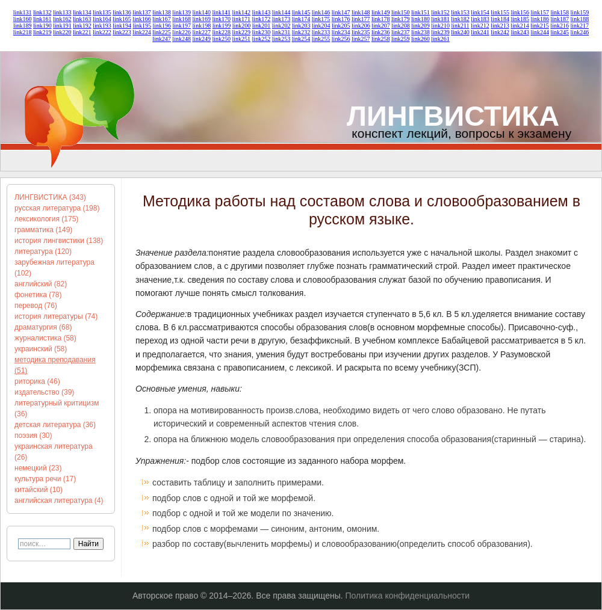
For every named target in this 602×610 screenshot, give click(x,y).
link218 (22, 32)
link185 (519, 19)
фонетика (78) (38, 295)
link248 (181, 38)
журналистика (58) (45, 338)
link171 (241, 19)
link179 (400, 19)
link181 (440, 19)
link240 (460, 32)
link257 (361, 38)
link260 (420, 38)
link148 (361, 12)
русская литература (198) (56, 208)
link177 (361, 19)
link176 (341, 19)
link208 (400, 25)
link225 (161, 32)
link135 (102, 12)
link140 (201, 12)
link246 (580, 32)
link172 (261, 19)
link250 (221, 38)
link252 (261, 38)
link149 (380, 12)
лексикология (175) (46, 219)
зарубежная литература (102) (54, 267)
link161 (42, 19)
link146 (321, 12)
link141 (221, 12)
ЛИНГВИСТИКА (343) (50, 197)
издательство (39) (44, 392)
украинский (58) (40, 349)
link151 (420, 12)
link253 (281, 38)
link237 (400, 32)
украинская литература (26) (53, 451)
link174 (301, 19)
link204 (321, 25)
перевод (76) (35, 305)
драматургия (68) (43, 327)
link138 (161, 12)
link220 (62, 32)
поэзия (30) (33, 435)
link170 (221, 19)
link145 (301, 12)
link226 (181, 32)
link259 (400, 38)
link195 (141, 25)
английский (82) (40, 284)
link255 (321, 38)
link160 (22, 19)
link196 (161, 25)
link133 (62, 12)
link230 (261, 32)
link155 (500, 12)
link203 (301, 25)
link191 (62, 25)
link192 (82, 25)
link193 (102, 25)
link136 (122, 12)
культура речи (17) (45, 479)
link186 (539, 19)
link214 (519, 25)
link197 (182, 25)
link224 (141, 32)
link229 (241, 32)
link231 (281, 32)
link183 (480, 19)
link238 (420, 32)
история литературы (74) (56, 316)
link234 (341, 32)
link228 (221, 32)
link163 (82, 19)
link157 (539, 12)
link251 (241, 38)
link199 (222, 25)
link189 (22, 25)
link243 (519, 32)
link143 (261, 12)
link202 (281, 25)
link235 (361, 32)
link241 (480, 32)
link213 (500, 25)
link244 (539, 32)
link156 (519, 12)
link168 (181, 19)
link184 (500, 19)
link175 (321, 19)
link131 (22, 12)
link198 (202, 25)
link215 (539, 25)
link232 (301, 32)
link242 (500, 32)
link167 (161, 19)
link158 (560, 12)
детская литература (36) (55, 425)
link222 (102, 32)
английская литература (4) (59, 500)
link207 (380, 25)
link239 (440, 32)
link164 (102, 19)
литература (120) (43, 251)
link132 (42, 12)
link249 (201, 38)
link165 (122, 19)
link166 (141, 19)
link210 (440, 25)
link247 (161, 38)
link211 (460, 25)
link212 (480, 25)
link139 (181, 12)
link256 (341, 38)
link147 (341, 12)
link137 (141, 12)
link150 (400, 12)
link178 (380, 19)
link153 (460, 12)
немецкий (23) (37, 468)
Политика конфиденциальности (408, 595)
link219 (42, 32)
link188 (580, 19)
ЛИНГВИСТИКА (453, 116)
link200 (241, 25)
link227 (201, 32)
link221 (82, 32)
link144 (281, 12)
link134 (82, 12)
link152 (440, 12)
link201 (261, 25)
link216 (559, 25)
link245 (560, 32)
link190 (42, 25)
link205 (341, 25)
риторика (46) (37, 381)
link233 (321, 32)
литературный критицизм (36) (56, 408)
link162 (62, 19)
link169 (201, 19)
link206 (361, 25)
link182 (460, 19)
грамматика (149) (43, 230)
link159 (580, 12)
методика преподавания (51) (55, 365)
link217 (579, 25)
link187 (560, 19)
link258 (380, 38)
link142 (241, 12)
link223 (122, 32)
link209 (420, 25)
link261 (440, 38)
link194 (122, 25)
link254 (301, 38)
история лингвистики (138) (58, 240)
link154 (480, 12)
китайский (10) (38, 489)
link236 (380, 32)
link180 (420, 19)
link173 (281, 19)
